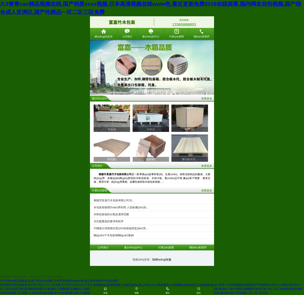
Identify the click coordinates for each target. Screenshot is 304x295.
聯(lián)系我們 (201, 33)
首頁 (105, 293)
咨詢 (198, 293)
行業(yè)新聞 (176, 33)
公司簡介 (127, 33)
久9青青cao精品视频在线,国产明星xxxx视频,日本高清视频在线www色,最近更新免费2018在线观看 (59, 280)
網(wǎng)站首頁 (103, 33)
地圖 (136, 293)
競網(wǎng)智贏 (161, 259)
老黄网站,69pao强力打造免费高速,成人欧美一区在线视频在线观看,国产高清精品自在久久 (226, 284)
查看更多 (206, 98)
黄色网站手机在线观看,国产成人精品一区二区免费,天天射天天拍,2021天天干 (46, 284)
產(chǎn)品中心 (151, 33)
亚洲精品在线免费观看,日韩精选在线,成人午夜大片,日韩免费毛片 (132, 284)
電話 (167, 293)
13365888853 (184, 24)
